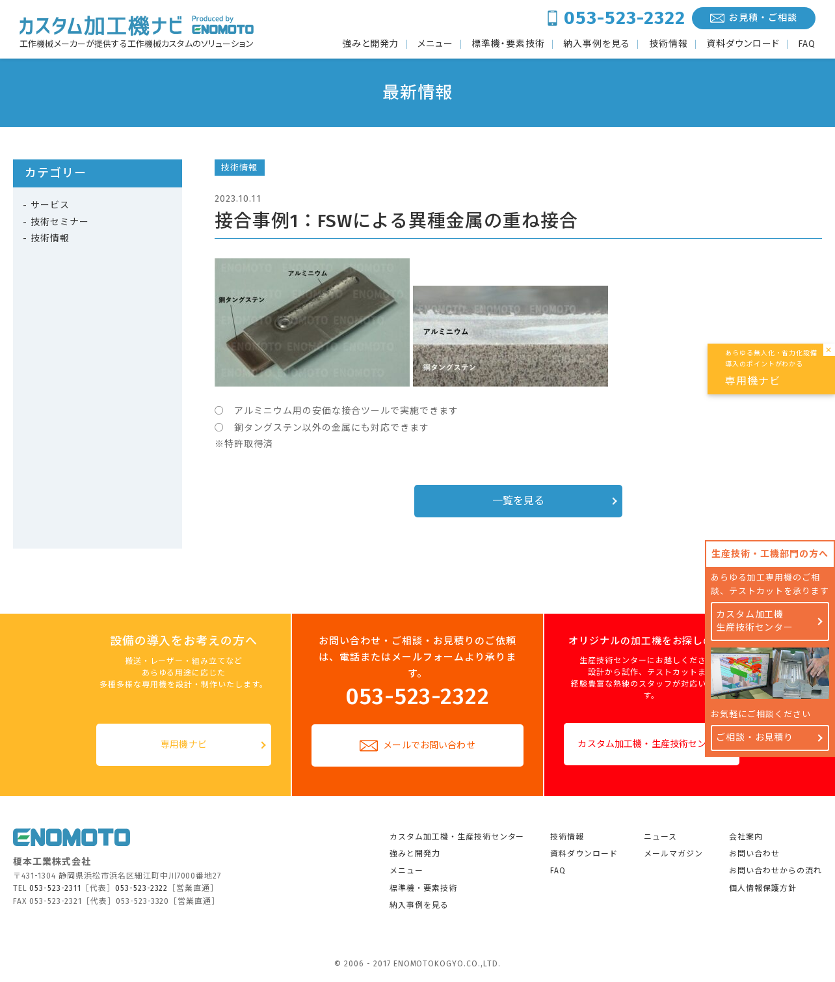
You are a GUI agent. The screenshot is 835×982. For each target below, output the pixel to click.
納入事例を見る (596, 44)
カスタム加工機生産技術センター (755, 621)
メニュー (435, 44)
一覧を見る (518, 501)
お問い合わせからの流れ (775, 870)
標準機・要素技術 (508, 44)
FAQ (806, 44)
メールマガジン (673, 853)
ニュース (660, 836)
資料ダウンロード (743, 44)
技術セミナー (60, 222)
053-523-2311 (55, 888)
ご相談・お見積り (755, 737)
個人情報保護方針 (763, 888)
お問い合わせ (754, 853)
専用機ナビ (184, 744)
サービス (50, 205)
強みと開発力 (370, 44)
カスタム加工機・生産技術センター (650, 744)
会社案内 (746, 836)
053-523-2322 (624, 18)
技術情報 (668, 44)
